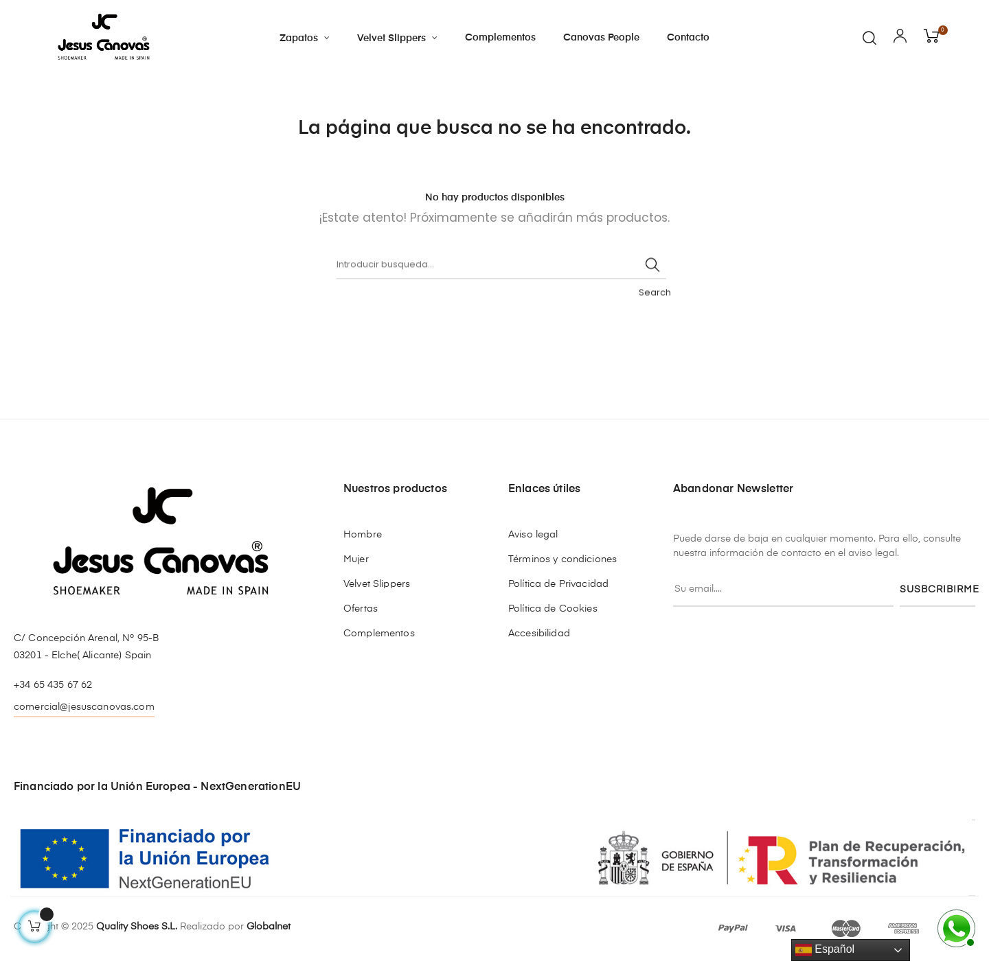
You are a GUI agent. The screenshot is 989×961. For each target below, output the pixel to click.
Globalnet (269, 926)
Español (824, 950)
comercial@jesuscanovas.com (84, 707)
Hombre (362, 535)
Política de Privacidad (558, 584)
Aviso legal (533, 535)
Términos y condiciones (562, 559)
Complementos (379, 633)
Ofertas (360, 609)
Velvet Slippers (376, 584)
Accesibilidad (539, 633)
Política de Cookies (553, 609)
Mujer (356, 559)
